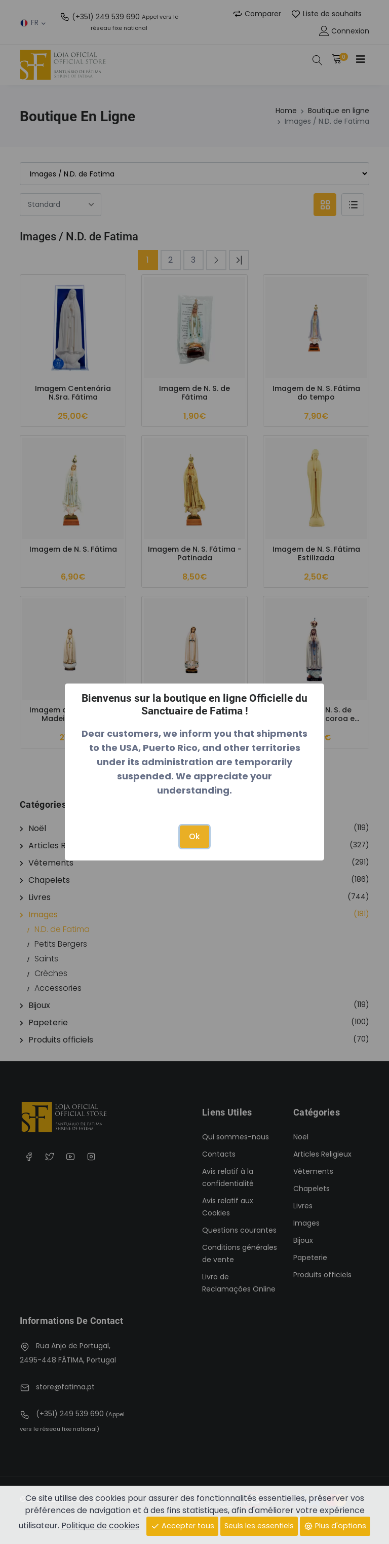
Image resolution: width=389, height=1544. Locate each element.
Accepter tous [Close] (182, 1526)
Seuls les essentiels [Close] (259, 1526)
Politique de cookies (100, 1525)
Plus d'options (335, 1526)
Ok (194, 836)
